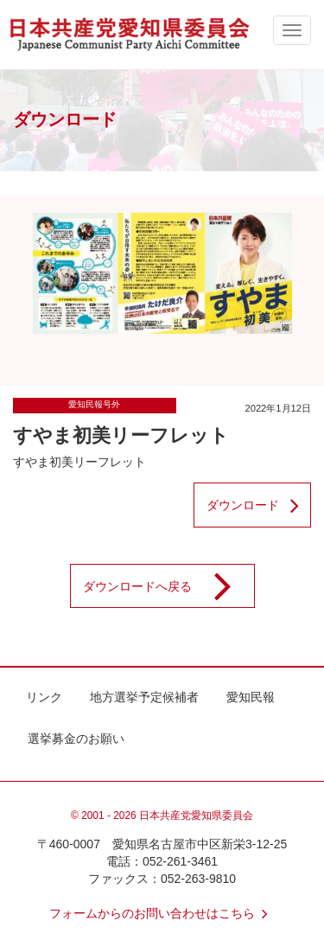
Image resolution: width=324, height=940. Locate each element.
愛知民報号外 (94, 404)
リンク (44, 697)
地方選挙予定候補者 (144, 697)
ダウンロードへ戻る (168, 586)
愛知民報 (250, 697)
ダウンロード (258, 505)
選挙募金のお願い (76, 738)
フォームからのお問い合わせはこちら (162, 913)
